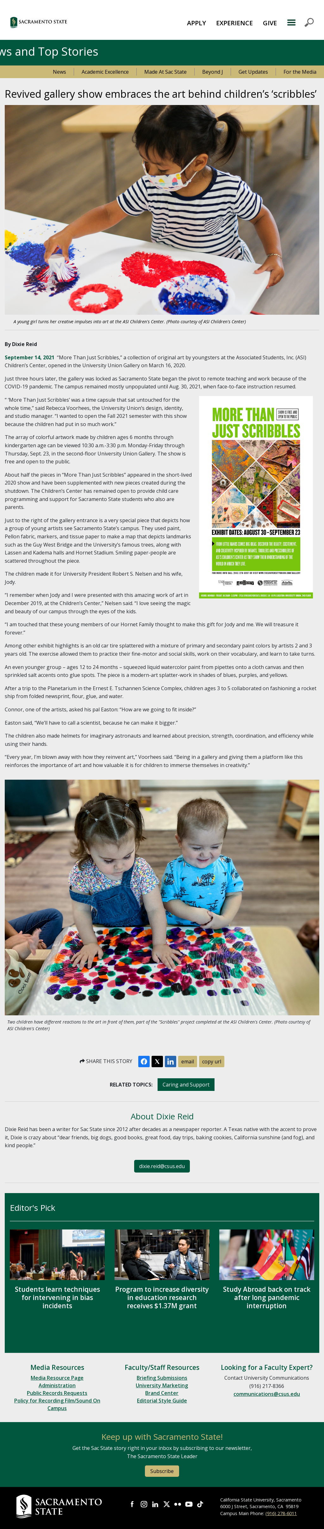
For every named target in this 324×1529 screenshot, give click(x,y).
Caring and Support (186, 1084)
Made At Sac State (165, 71)
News (59, 71)
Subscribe (162, 1471)
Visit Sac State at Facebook (132, 1504)
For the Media (300, 71)
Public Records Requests (57, 1393)
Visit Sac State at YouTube (189, 1504)
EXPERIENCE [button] (234, 23)
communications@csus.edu (267, 1393)
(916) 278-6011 (281, 1513)
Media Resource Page (57, 1377)
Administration (57, 1385)
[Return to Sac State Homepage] (59, 1507)
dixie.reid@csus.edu (162, 1166)
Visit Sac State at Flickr (178, 1504)
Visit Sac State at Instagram (144, 1504)
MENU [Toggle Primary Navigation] (300, 22)
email (187, 1061)
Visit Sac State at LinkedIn (155, 1504)
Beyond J (212, 71)
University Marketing (162, 1385)
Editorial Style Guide (162, 1400)
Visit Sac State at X (166, 1504)
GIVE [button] (270, 23)
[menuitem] (196, 22)
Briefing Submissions (162, 1377)
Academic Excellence (105, 71)
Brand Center (161, 1393)
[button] (63, 22)
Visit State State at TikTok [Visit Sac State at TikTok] (200, 1504)
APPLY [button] (196, 23)
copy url (211, 1061)
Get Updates (253, 71)
